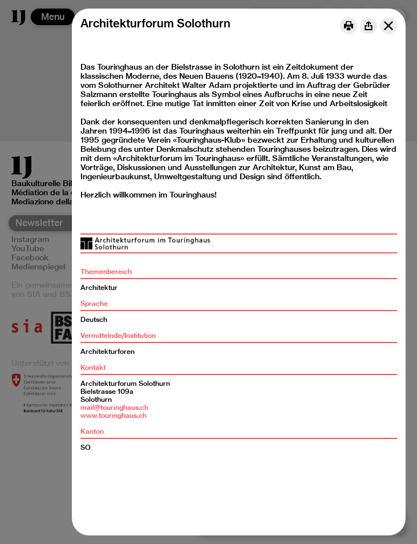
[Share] (368, 25)
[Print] (348, 25)
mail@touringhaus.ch (114, 407)
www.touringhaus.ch (113, 415)
